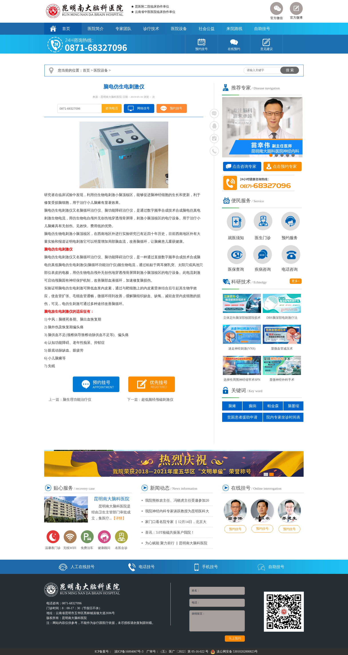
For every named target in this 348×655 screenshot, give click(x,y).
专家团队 (123, 28)
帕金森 (273, 406)
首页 (66, 28)
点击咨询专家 (244, 166)
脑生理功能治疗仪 (77, 399)
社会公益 (207, 28)
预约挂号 (176, 108)
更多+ (296, 281)
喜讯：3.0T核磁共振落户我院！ (169, 532)
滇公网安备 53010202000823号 (234, 651)
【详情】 (119, 518)
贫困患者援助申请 (242, 417)
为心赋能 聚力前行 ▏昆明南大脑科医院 (176, 543)
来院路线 (234, 28)
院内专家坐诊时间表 (283, 417)
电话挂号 (141, 567)
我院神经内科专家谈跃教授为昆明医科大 (177, 511)
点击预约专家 (285, 166)
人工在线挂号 (77, 567)
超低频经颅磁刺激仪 (157, 399)
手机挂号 (206, 567)
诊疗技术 (151, 28)
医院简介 (96, 28)
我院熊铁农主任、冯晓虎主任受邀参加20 (177, 500)
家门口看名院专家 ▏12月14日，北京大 (175, 522)
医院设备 (179, 28)
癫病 (252, 406)
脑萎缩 (293, 406)
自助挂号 (262, 28)
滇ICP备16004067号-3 (128, 651)
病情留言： (217, 620)
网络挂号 (143, 108)
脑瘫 (232, 406)
